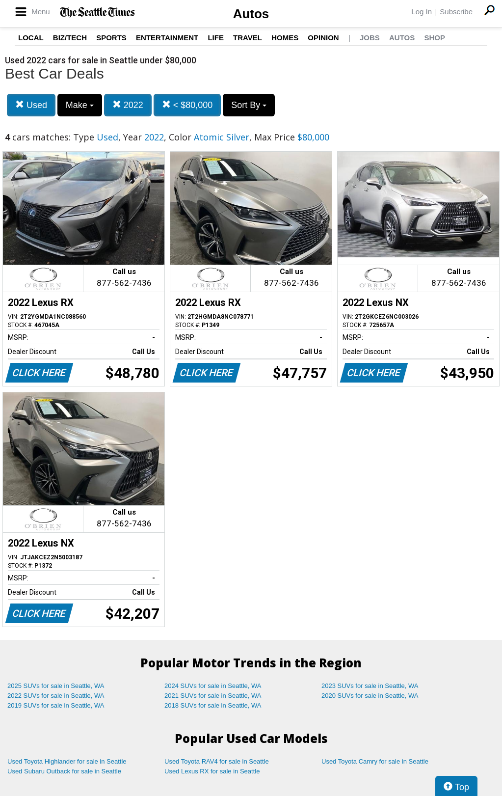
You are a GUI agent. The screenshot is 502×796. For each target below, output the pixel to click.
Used (31, 105)
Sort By (248, 105)
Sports (111, 37)
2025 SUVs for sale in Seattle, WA (56, 685)
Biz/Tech (70, 37)
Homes (284, 37)
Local (31, 37)
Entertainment (167, 37)
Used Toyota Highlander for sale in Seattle (67, 761)
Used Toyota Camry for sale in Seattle (374, 761)
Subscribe (456, 11)
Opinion (323, 37)
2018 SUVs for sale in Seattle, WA (213, 705)
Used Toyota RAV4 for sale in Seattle (216, 761)
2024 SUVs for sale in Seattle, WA (213, 685)
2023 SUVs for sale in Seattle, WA (370, 685)
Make (80, 105)
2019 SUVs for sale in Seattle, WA (56, 705)
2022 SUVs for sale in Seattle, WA (56, 695)
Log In (421, 11)
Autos (251, 13)
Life (216, 37)
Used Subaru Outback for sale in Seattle (64, 771)
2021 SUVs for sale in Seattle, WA (213, 695)
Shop (434, 37)
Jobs (370, 37)
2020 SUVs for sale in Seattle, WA (370, 695)
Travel (247, 37)
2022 (127, 105)
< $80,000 (187, 105)
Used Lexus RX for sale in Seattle (212, 771)
